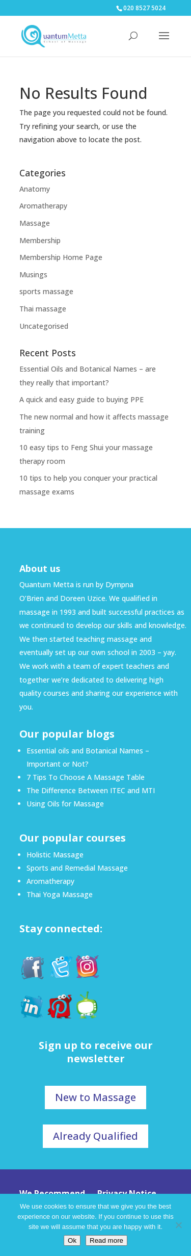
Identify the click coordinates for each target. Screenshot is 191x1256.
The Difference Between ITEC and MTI (90, 790)
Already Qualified (95, 1136)
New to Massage (95, 1097)
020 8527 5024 (144, 8)
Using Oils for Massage (65, 803)
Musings (33, 274)
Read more (106, 1240)
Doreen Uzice (82, 598)
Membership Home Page (60, 257)
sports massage (46, 291)
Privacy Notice (126, 1193)
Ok (72, 1240)
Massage (34, 223)
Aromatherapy (43, 206)
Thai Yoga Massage (59, 894)
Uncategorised (43, 326)
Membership (40, 240)
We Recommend (52, 1193)
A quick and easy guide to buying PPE (81, 399)
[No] (178, 1225)
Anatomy (34, 189)
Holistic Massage (55, 854)
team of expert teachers (114, 666)
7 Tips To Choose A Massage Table (85, 777)
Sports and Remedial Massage (77, 868)
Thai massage (42, 308)
